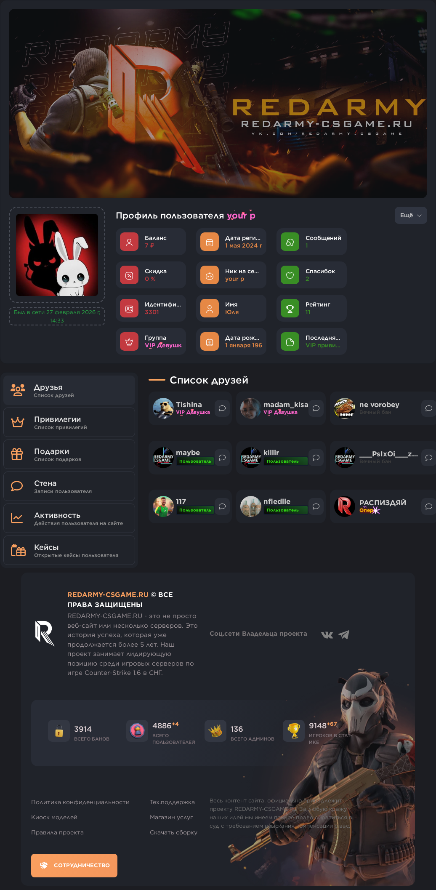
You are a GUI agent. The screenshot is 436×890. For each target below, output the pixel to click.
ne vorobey (379, 404)
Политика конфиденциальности (80, 802)
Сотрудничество (74, 866)
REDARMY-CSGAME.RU (108, 594)
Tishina (189, 404)
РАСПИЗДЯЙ (382, 502)
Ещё (411, 215)
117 (181, 501)
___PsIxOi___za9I (389, 454)
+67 (332, 723)
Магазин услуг (171, 817)
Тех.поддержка (172, 802)
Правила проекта (57, 832)
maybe (188, 452)
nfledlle (276, 501)
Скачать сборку (173, 832)
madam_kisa (285, 404)
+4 (175, 723)
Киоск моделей (54, 817)
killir (271, 452)
